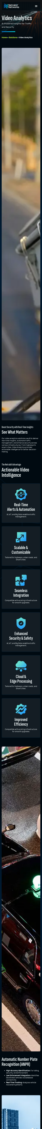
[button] (36, 6)
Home (4, 37)
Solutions (13, 37)
